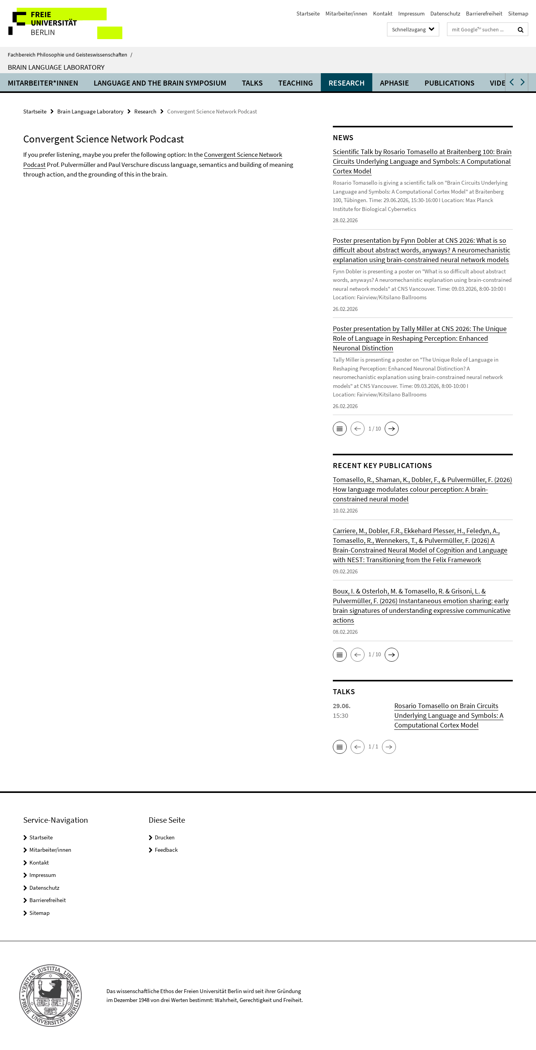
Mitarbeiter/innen (346, 13)
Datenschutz (445, 13)
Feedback (166, 849)
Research (347, 83)
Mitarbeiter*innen (43, 83)
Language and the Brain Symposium (160, 83)
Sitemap (518, 13)
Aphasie (394, 83)
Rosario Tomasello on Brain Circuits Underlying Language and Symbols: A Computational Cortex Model (448, 715)
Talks (252, 83)
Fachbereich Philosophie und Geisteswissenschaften (70, 54)
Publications (449, 83)
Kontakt (382, 13)
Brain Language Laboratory (56, 67)
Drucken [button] (165, 837)
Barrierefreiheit (484, 13)
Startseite (308, 13)
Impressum (411, 13)
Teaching (295, 83)
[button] (511, 82)
